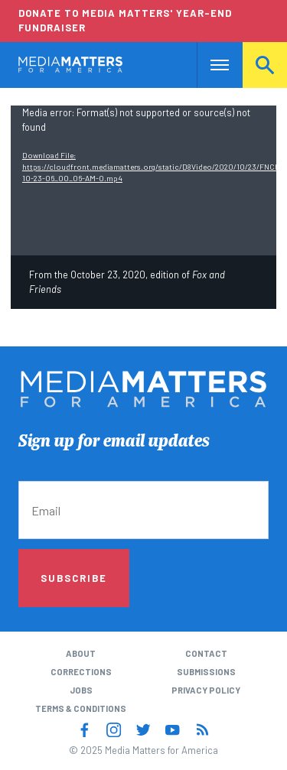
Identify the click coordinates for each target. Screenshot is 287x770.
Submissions (206, 672)
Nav (208, 64)
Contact (206, 653)
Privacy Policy (205, 690)
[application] (143, 180)
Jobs (81, 690)
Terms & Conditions (80, 708)
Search (265, 64)
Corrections (81, 672)
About (81, 653)
